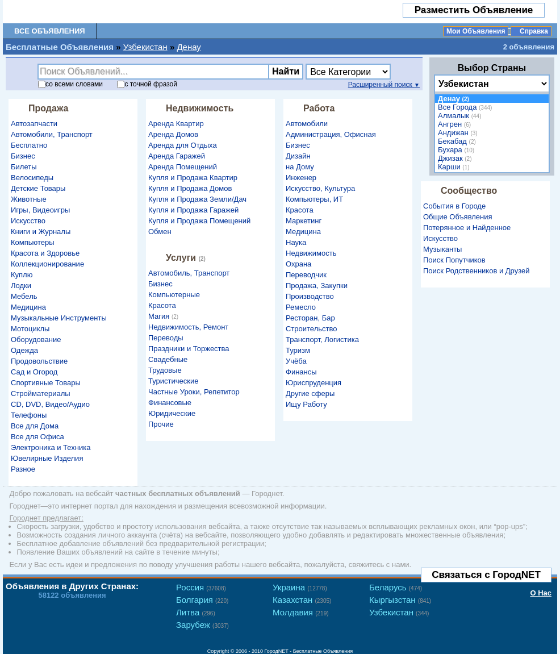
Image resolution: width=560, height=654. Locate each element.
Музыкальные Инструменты (59, 318)
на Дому (300, 167)
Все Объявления (49, 31)
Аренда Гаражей (176, 156)
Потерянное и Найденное (467, 227)
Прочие (161, 424)
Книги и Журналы (40, 231)
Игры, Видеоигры (40, 210)
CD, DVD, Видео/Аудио (50, 404)
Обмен (160, 231)
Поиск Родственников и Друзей (476, 270)
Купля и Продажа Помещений (199, 220)
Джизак (456, 158)
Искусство (28, 220)
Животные (29, 199)
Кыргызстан (400, 600)
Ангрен (456, 124)
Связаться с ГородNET (486, 574)
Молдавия (301, 612)
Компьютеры (33, 242)
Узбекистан (145, 47)
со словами (70, 84)
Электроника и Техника (50, 447)
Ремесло (301, 307)
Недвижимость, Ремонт (188, 327)
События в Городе (454, 206)
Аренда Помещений (182, 167)
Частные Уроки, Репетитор (194, 392)
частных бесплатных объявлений (177, 493)
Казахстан (302, 600)
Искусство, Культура (320, 188)
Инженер (301, 177)
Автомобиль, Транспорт (188, 273)
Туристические (173, 381)
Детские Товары (38, 188)
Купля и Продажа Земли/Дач (197, 199)
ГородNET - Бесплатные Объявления (309, 651)
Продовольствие (39, 361)
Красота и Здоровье (45, 253)
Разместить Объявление (474, 10)
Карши (455, 167)
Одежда (24, 350)
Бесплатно (29, 145)
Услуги (187, 258)
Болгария (202, 600)
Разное (23, 469)
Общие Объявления (457, 217)
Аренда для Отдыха (182, 145)
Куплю (21, 274)
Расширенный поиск (384, 85)
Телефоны (29, 415)
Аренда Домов (173, 134)
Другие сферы (310, 393)
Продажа (48, 108)
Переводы (165, 338)
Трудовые (165, 370)
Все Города (466, 107)
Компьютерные (174, 294)
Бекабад (458, 141)
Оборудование (36, 339)
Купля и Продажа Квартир (192, 177)
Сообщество (469, 190)
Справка (534, 31)
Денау (188, 47)
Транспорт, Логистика (322, 339)
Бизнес (23, 156)
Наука (296, 242)
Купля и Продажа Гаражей (193, 210)
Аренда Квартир (176, 123)
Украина (300, 587)
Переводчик (306, 274)
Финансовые (169, 402)
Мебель (24, 296)
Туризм (298, 350)
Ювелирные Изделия (47, 458)
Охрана (298, 264)
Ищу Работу (306, 404)
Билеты (23, 167)
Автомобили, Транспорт (52, 134)
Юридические (171, 413)
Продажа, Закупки (317, 285)
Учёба (296, 361)
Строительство (311, 328)
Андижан (459, 132)
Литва (195, 612)
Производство (310, 296)
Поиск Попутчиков (454, 260)
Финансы (301, 372)
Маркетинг (303, 220)
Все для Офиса (37, 436)
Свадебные (167, 359)
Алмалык (461, 115)
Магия (164, 316)
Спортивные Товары (46, 382)
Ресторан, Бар (310, 318)
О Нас (540, 593)
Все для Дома (34, 426)
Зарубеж (202, 625)
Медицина (28, 307)
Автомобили (307, 123)
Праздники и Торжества (188, 348)
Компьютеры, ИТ (314, 199)
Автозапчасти (34, 123)
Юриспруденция (313, 382)
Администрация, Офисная (331, 134)
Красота (162, 305)
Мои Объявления (475, 31)
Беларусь (395, 587)
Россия (201, 587)
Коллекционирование (47, 264)
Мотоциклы (30, 328)
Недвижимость (199, 108)
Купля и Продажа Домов (190, 188)
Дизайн (298, 156)
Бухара (457, 149)
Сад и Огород (34, 372)
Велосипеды (32, 177)
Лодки (21, 285)
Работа (319, 108)
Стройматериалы (40, 393)
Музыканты (442, 249)
